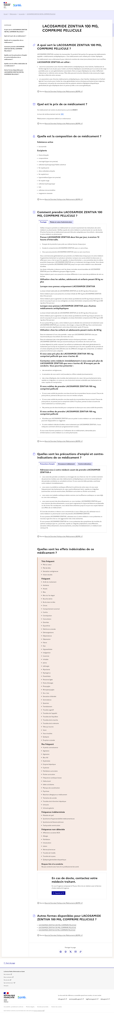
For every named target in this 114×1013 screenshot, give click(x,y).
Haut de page (10, 963)
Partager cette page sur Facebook (65, 951)
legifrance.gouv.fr (91, 999)
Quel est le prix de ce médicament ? (15, 36)
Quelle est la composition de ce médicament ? (13, 41)
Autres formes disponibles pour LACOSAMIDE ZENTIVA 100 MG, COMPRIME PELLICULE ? (14, 72)
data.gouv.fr (104, 999)
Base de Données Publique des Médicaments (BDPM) (63, 91)
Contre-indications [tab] (84, 464)
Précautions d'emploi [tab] (47, 464)
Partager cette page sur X (70, 951)
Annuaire (6, 986)
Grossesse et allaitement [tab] (66, 464)
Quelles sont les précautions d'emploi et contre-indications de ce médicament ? (15, 57)
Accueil (6, 14)
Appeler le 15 (59, 893)
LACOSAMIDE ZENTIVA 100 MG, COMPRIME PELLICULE (41, 14)
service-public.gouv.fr (75, 999)
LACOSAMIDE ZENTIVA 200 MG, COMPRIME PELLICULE (57, 925)
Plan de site (7, 980)
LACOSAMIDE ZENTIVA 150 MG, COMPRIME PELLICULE (57, 927)
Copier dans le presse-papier (80, 951)
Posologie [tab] (43, 222)
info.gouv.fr (61, 999)
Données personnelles (43, 1007)
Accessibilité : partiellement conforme (14, 1007)
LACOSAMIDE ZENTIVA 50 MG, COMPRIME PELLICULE (57, 930)
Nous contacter (8, 977)
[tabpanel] (72, 330)
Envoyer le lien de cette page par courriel (75, 951)
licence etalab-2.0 (38, 1010)
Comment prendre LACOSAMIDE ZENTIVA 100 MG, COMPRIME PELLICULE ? (14, 49)
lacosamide (22, 14)
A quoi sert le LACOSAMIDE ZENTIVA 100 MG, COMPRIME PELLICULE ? (15, 31)
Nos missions (7, 974)
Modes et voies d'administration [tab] (61, 222)
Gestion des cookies (56, 1007)
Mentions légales (30, 1007)
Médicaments (13, 14)
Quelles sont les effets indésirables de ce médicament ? (15, 65)
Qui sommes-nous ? (8, 983)
